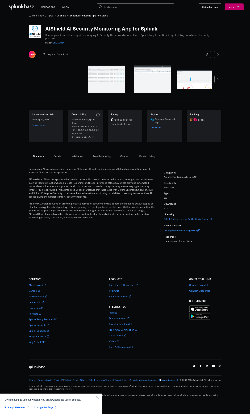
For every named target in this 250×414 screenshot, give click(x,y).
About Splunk (37, 285)
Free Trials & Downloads (123, 285)
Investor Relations (120, 324)
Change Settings (43, 407)
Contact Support (199, 290)
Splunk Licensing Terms (101, 380)
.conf (113, 312)
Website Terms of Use (75, 380)
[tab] (39, 156)
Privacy (58, 380)
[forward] (217, 79)
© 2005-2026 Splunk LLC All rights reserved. (200, 380)
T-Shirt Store (117, 335)
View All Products (120, 296)
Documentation (119, 318)
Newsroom (36, 307)
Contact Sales (198, 285)
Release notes (38, 125)
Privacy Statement (15, 407)
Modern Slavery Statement (146, 380)
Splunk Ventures (39, 330)
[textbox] (138, 7)
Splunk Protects (39, 325)
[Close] (97, 397)
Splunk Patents (169, 380)
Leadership (36, 302)
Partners (35, 313)
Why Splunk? (37, 342)
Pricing (114, 290)
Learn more (156, 127)
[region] (51, 403)
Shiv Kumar (58, 42)
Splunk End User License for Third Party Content (188, 219)
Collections (48, 7)
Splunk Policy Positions (42, 319)
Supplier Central (39, 336)
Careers (34, 290)
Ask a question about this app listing (182, 230)
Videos (114, 341)
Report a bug (45, 380)
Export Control (123, 380)
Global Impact (38, 296)
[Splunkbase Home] (22, 7)
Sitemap (32, 380)
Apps (65, 7)
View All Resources (120, 346)
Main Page (36, 15)
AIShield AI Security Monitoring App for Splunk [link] (82, 15)
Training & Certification (123, 329)
